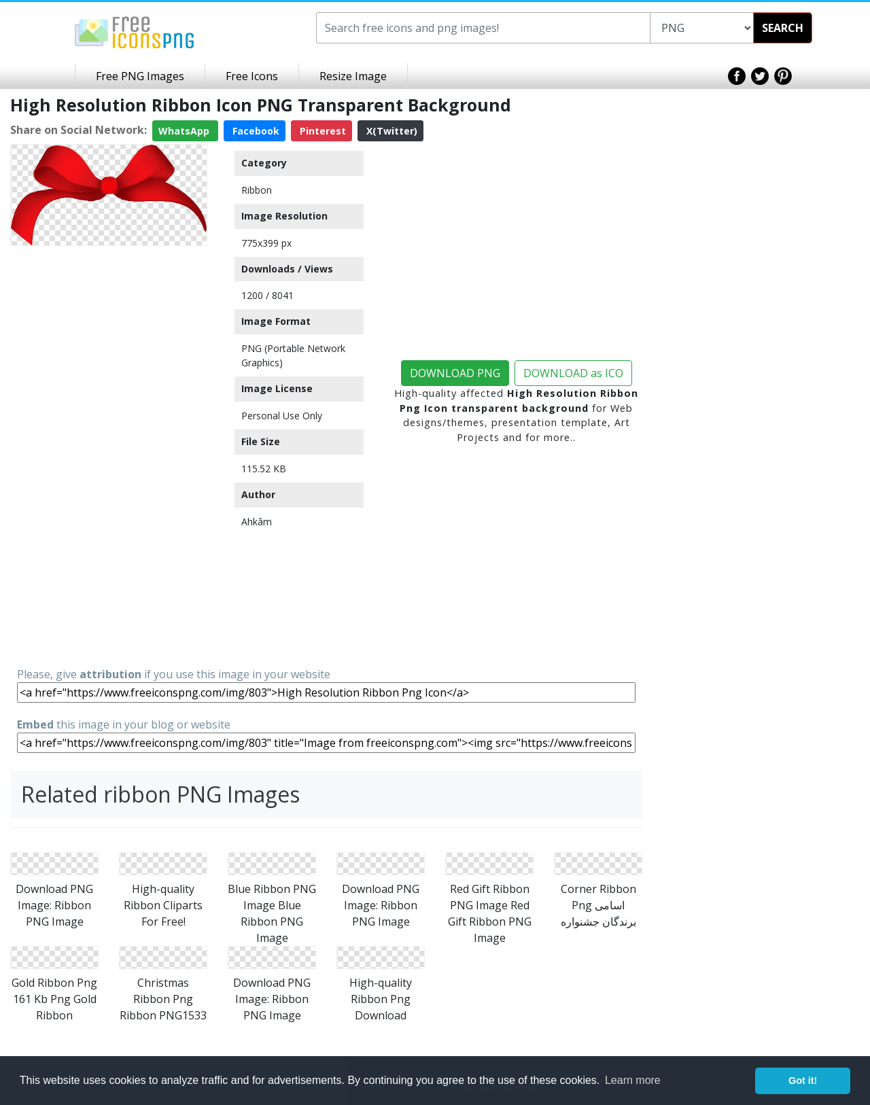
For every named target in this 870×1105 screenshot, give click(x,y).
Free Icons (252, 76)
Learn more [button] (633, 1080)
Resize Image (353, 76)
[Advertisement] (108, 455)
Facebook (254, 130)
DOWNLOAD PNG (455, 373)
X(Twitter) (390, 130)
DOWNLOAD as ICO (573, 373)
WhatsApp (185, 130)
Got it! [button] (802, 1080)
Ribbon (256, 189)
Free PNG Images (140, 76)
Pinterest (321, 130)
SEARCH (782, 27)
